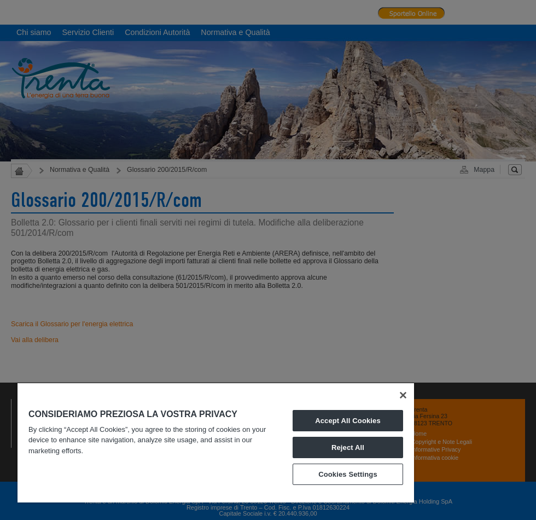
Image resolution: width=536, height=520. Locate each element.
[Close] (403, 395)
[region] (216, 442)
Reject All (347, 447)
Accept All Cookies (348, 421)
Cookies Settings (347, 474)
